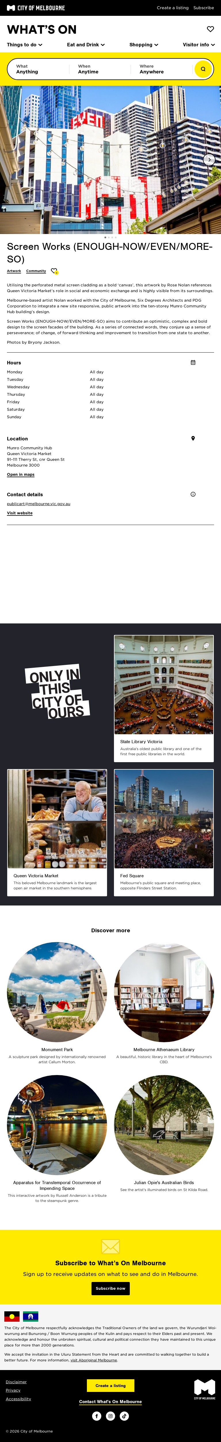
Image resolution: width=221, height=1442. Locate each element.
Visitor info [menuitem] (198, 44)
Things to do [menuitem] (24, 44)
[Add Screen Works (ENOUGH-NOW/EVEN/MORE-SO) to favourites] (55, 271)
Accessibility (18, 1399)
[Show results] (203, 69)
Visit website (20, 513)
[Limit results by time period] (100, 69)
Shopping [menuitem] (143, 44)
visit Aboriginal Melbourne (94, 1360)
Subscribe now (110, 1288)
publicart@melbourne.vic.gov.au (38, 504)
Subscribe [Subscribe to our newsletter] (203, 7)
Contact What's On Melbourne (110, 1402)
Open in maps (21, 474)
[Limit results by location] (161, 69)
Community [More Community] (36, 271)
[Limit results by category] (38, 69)
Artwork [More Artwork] (14, 271)
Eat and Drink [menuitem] (85, 44)
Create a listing (173, 7)
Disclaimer (16, 1382)
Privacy (13, 1390)
